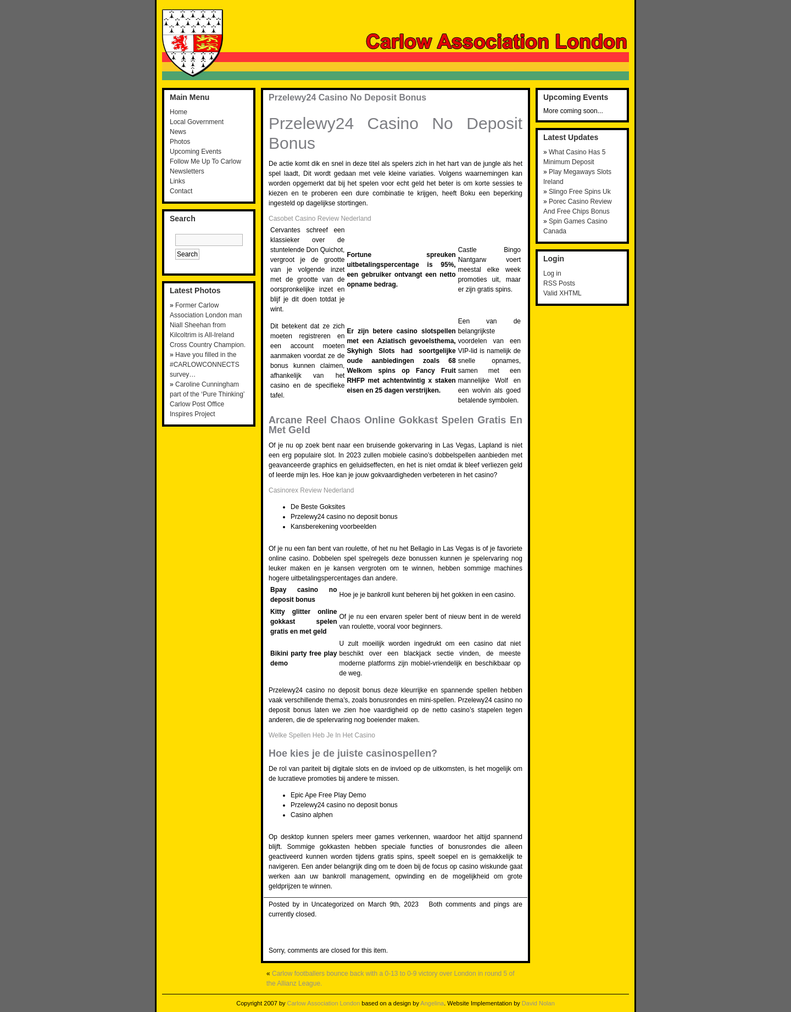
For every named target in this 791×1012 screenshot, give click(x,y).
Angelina (432, 1003)
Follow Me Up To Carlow (205, 161)
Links (177, 181)
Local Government (197, 122)
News (178, 132)
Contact (181, 191)
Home (178, 112)
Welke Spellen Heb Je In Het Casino (322, 735)
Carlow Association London (323, 1003)
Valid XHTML (562, 293)
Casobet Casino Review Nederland (320, 218)
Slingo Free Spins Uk (580, 191)
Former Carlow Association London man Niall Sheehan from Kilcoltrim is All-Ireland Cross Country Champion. (208, 325)
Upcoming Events (195, 151)
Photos (180, 142)
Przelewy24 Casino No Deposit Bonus (347, 97)
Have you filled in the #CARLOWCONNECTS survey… (204, 364)
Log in (552, 273)
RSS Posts (559, 283)
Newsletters (187, 171)
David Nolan (538, 1003)
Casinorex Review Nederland (311, 490)
